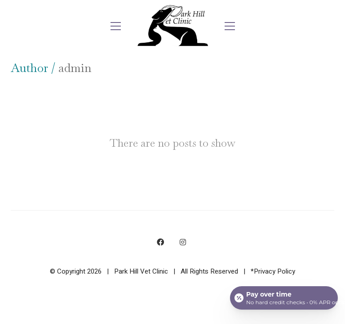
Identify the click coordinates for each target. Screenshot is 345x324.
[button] (116, 26)
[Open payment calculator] (284, 298)
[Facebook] (160, 242)
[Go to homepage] (172, 26)
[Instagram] (183, 242)
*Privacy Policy (273, 271)
